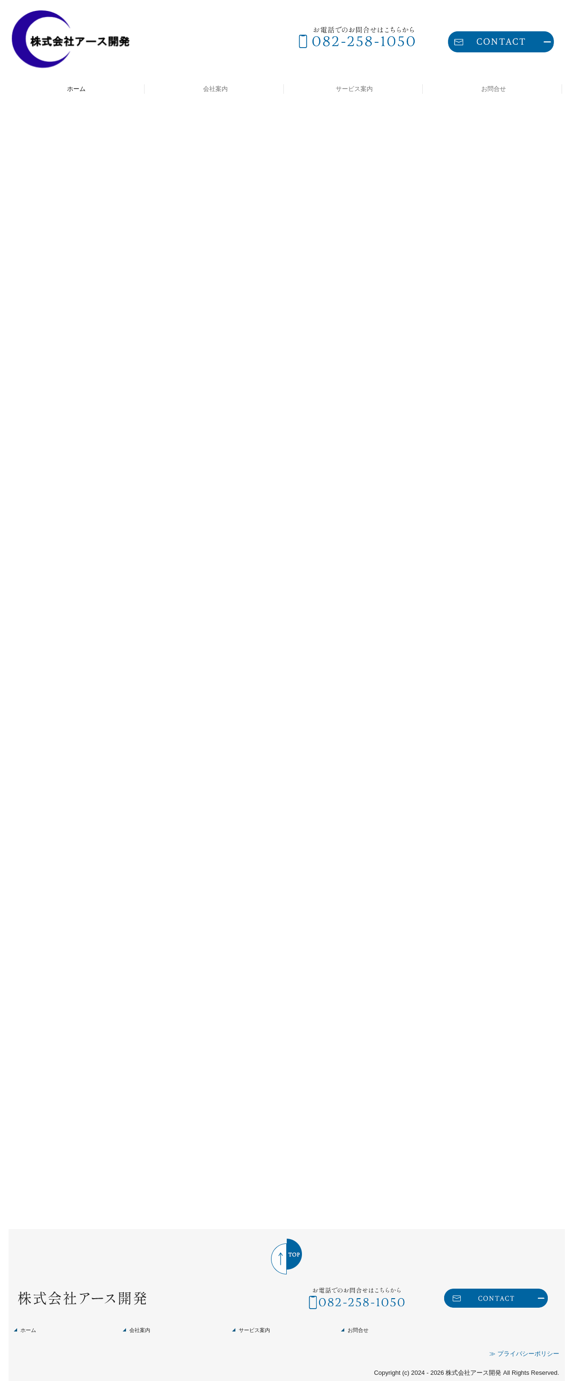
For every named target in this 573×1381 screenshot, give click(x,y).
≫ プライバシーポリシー (524, 1342)
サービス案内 (354, 88)
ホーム (76, 88)
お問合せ (493, 88)
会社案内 (215, 88)
